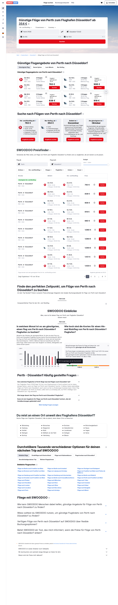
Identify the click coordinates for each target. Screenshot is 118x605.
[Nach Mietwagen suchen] (3, 15)
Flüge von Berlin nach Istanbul (57, 468)
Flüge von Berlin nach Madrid (86, 475)
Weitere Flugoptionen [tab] (47, 459)
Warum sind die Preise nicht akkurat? (63, 555)
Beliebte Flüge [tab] (23, 455)
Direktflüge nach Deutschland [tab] (41, 455)
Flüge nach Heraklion (24, 483)
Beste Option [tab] (37, 67)
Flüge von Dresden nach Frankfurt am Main (31, 478)
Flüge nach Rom (52, 483)
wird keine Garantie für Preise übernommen (65, 543)
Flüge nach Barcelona (54, 487)
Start (18, 55)
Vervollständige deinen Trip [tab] (27, 459)
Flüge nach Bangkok (83, 487)
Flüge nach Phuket (23, 480)
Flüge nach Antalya (53, 490)
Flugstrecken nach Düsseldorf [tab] (85, 455)
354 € (23, 23)
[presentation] (28, 24)
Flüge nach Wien (52, 485)
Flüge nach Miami (83, 490)
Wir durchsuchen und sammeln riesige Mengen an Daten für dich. (63, 552)
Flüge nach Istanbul (83, 483)
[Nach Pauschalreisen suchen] (3, 19)
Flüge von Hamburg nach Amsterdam (59, 475)
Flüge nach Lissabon (24, 487)
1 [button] (87, 276)
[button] (3, 3)
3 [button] (94, 276)
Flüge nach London (24, 485)
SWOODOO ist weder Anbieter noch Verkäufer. (63, 549)
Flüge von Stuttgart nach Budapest (88, 468)
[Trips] (3, 28)
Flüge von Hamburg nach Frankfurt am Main (31, 475)
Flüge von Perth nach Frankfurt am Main (90, 478)
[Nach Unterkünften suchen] (3, 12)
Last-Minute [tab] (49, 67)
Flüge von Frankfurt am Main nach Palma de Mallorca (91, 472)
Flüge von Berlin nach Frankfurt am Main (30, 468)
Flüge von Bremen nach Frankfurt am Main (31, 471)
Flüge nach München (54, 480)
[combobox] (26, 27)
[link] (28, 139)
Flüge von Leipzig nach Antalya (57, 471)
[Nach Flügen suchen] (3, 8)
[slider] (108, 165)
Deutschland (24, 55)
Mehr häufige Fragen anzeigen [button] (48, 405)
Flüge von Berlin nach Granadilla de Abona (60, 478)
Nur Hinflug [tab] (60, 67)
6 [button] (102, 276)
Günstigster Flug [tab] (24, 67)
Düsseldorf (33, 55)
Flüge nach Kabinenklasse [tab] (63, 455)
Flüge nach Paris (23, 490)
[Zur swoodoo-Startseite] (12, 3)
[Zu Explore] (3, 23)
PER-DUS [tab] (62, 299)
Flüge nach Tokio (82, 480)
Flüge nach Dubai (82, 485)
